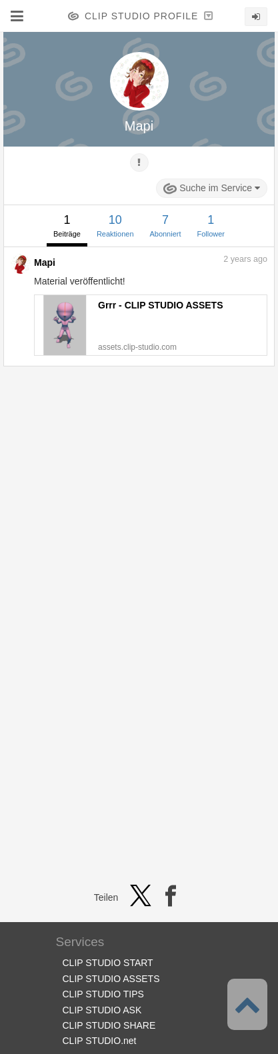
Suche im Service (211, 188)
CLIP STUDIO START (108, 962)
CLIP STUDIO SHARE (109, 1025)
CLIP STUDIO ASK (102, 1010)
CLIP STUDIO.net (100, 1040)
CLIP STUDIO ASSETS (111, 978)
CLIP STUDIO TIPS (103, 994)
